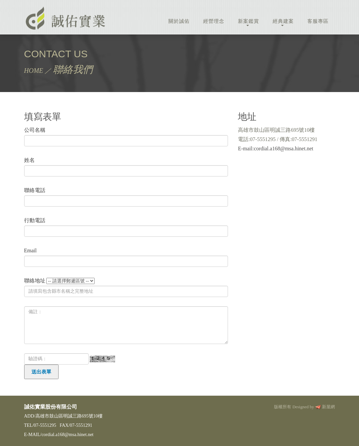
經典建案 (283, 21)
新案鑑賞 (248, 21)
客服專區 (318, 21)
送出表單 (41, 371)
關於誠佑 (179, 21)
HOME (33, 70)
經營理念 (213, 21)
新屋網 (328, 406)
